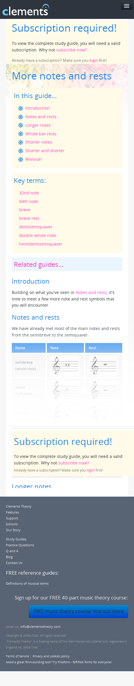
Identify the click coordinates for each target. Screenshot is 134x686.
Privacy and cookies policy (51, 656)
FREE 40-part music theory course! (92, 10)
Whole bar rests (41, 133)
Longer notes (38, 125)
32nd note (29, 193)
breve (24, 209)
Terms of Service (17, 656)
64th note (28, 201)
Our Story (13, 530)
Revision (33, 159)
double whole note (37, 235)
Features (12, 512)
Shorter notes (38, 142)
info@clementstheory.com (40, 626)
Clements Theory (19, 506)
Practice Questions (20, 545)
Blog (9, 557)
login (94, 60)
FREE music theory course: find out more (78, 611)
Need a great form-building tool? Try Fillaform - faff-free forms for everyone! (59, 662)
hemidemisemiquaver (40, 244)
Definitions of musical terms (27, 583)
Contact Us (14, 562)
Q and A (12, 551)
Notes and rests (41, 116)
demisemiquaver (35, 227)
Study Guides (16, 539)
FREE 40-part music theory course (88, 597)
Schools (12, 524)
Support (12, 518)
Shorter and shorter (44, 150)
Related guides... (39, 264)
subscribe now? (71, 50)
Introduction (37, 108)
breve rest (29, 218)
